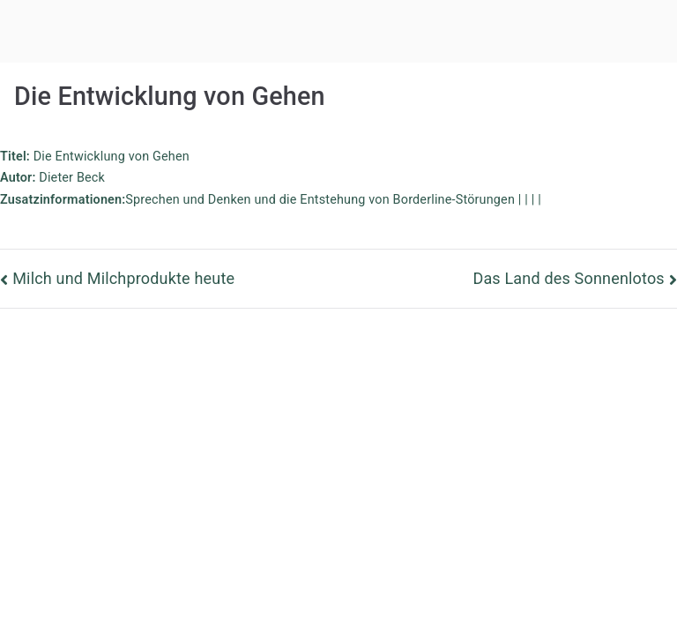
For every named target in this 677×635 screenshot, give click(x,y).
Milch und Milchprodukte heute (123, 278)
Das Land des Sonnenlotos (568, 278)
